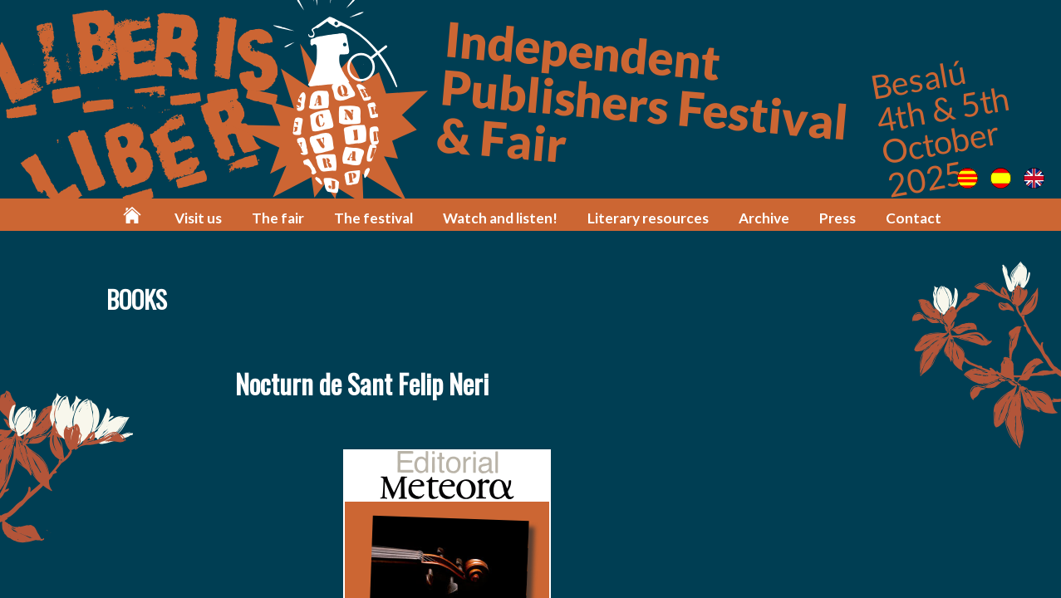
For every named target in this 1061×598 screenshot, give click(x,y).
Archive (764, 218)
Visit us (198, 218)
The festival (373, 218)
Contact (913, 218)
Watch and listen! (500, 218)
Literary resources (648, 218)
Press (837, 218)
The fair (278, 218)
